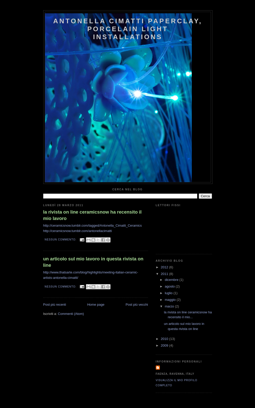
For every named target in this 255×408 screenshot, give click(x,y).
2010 (165, 339)
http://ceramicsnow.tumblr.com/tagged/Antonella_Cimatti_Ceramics (92, 225)
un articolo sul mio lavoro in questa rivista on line (93, 262)
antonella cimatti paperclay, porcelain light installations (127, 29)
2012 (165, 267)
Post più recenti (54, 304)
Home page (95, 304)
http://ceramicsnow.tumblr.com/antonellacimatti (77, 231)
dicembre (172, 280)
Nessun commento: (61, 239)
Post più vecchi (137, 304)
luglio (169, 293)
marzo (170, 306)
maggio (170, 300)
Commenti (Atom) (71, 314)
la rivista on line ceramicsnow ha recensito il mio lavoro (92, 215)
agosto (170, 286)
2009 (165, 345)
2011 (165, 274)
